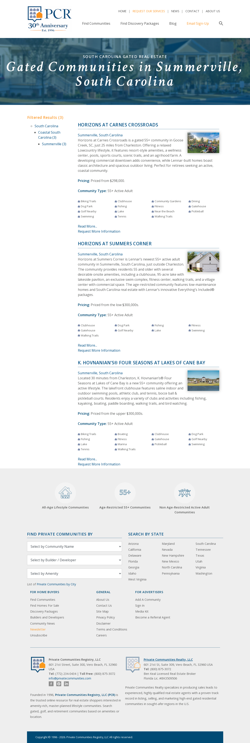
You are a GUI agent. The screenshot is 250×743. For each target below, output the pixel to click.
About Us (213, 11)
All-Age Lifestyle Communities (65, 496)
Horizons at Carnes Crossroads (118, 125)
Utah (199, 561)
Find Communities (96, 23)
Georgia (133, 567)
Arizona (133, 544)
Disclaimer (103, 623)
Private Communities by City (56, 584)
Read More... (87, 226)
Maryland (168, 544)
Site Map (102, 611)
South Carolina (46, 126)
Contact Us (104, 605)
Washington (204, 573)
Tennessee (203, 550)
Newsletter (38, 629)
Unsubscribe (38, 635)
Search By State (146, 534)
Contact (192, 11)
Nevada (167, 550)
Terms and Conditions (111, 629)
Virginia (201, 567)
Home (122, 11)
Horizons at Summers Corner (115, 244)
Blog (173, 23)
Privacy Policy (105, 617)
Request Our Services (149, 11)
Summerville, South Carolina (100, 135)
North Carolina (172, 567)
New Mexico (170, 561)
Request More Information (99, 231)
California (134, 550)
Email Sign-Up (198, 23)
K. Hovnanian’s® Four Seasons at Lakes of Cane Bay (141, 363)
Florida (133, 561)
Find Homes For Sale (44, 605)
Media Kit (142, 611)
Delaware (134, 555)
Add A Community (148, 600)
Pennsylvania (171, 573)
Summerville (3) (54, 144)
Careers (101, 635)
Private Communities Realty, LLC (168, 660)
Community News (42, 623)
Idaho (132, 573)
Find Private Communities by (60, 534)
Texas (200, 555)
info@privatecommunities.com (70, 678)
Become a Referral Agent (152, 617)
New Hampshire (173, 555)
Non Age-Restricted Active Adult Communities (184, 498)
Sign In (140, 605)
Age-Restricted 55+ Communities (125, 496)
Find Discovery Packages (139, 23)
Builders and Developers (47, 617)
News (175, 11)
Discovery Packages (44, 611)
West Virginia (137, 579)
